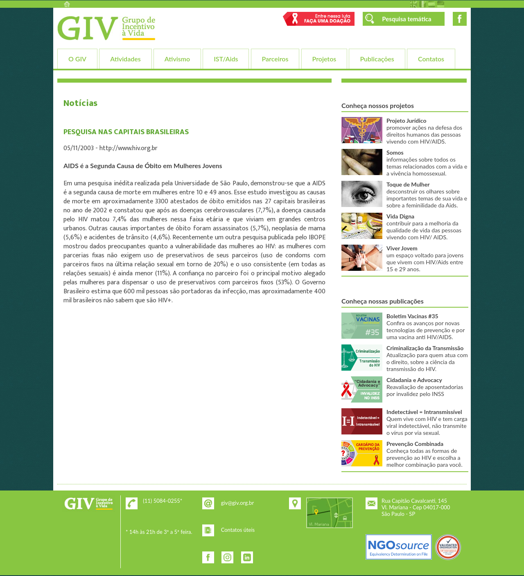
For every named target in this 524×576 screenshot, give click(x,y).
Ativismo (177, 59)
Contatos (431, 59)
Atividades (125, 59)
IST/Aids (226, 59)
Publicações (377, 59)
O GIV (77, 59)
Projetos (324, 59)
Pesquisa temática (406, 18)
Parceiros (275, 59)
